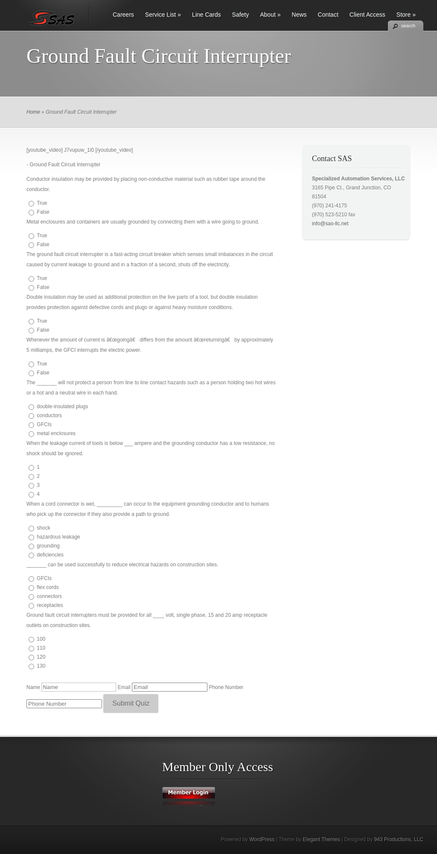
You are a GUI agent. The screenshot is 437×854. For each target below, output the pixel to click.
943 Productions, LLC (398, 839)
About (270, 14)
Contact (328, 14)
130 (41, 666)
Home (33, 112)
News (299, 14)
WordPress (261, 839)
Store (406, 14)
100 (41, 639)
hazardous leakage (58, 537)
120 (41, 657)
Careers (123, 14)
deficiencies (50, 555)
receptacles (50, 605)
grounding (48, 546)
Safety (240, 14)
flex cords (47, 587)
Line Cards (206, 14)
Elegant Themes (321, 839)
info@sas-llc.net (330, 224)
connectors (49, 596)
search (408, 25)
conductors (49, 415)
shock (43, 528)
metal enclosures (56, 433)
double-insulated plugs (62, 406)
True (42, 203)
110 (41, 648)
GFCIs (44, 424)
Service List (163, 14)
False (43, 212)
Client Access (367, 14)
